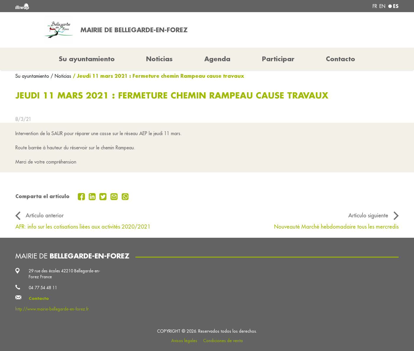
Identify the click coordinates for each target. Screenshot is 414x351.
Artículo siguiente (368, 215)
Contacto (340, 59)
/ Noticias (61, 76)
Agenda (217, 59)
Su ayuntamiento (33, 76)
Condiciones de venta (223, 340)
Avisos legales (184, 340)
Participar (278, 59)
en (382, 6)
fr (375, 6)
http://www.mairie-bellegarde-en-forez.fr (52, 309)
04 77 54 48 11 (43, 287)
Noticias (159, 59)
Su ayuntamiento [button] (87, 59)
